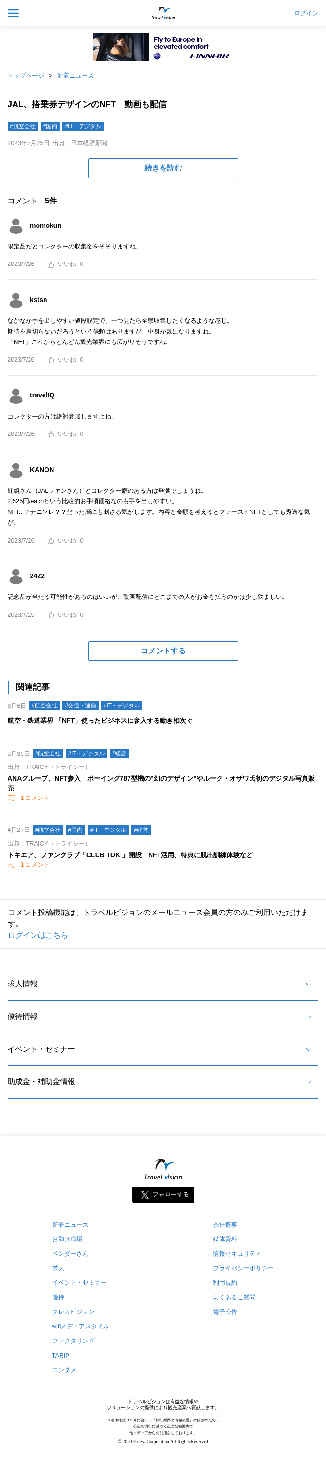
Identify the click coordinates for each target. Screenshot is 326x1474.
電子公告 (225, 1311)
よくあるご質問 (234, 1297)
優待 (58, 1297)
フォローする (170, 1194)
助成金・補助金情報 (41, 1082)
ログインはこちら (38, 935)
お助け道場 (67, 1238)
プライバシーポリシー (243, 1268)
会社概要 (225, 1224)
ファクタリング (73, 1340)
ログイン (306, 13)
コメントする (163, 651)
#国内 (50, 126)
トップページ (26, 75)
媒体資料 (225, 1238)
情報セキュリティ (237, 1253)
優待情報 (23, 1016)
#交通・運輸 (80, 705)
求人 (58, 1268)
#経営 (119, 753)
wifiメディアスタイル (81, 1326)
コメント (34, 797)
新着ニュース (75, 75)
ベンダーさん (70, 1253)
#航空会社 (23, 126)
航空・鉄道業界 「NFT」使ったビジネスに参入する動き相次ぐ (100, 720)
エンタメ (64, 1369)
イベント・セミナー (41, 1049)
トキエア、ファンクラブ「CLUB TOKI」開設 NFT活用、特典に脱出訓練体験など (130, 855)
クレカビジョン (73, 1311)
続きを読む (163, 168)
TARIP (60, 1355)
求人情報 (23, 984)
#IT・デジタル (83, 126)
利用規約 (225, 1282)
